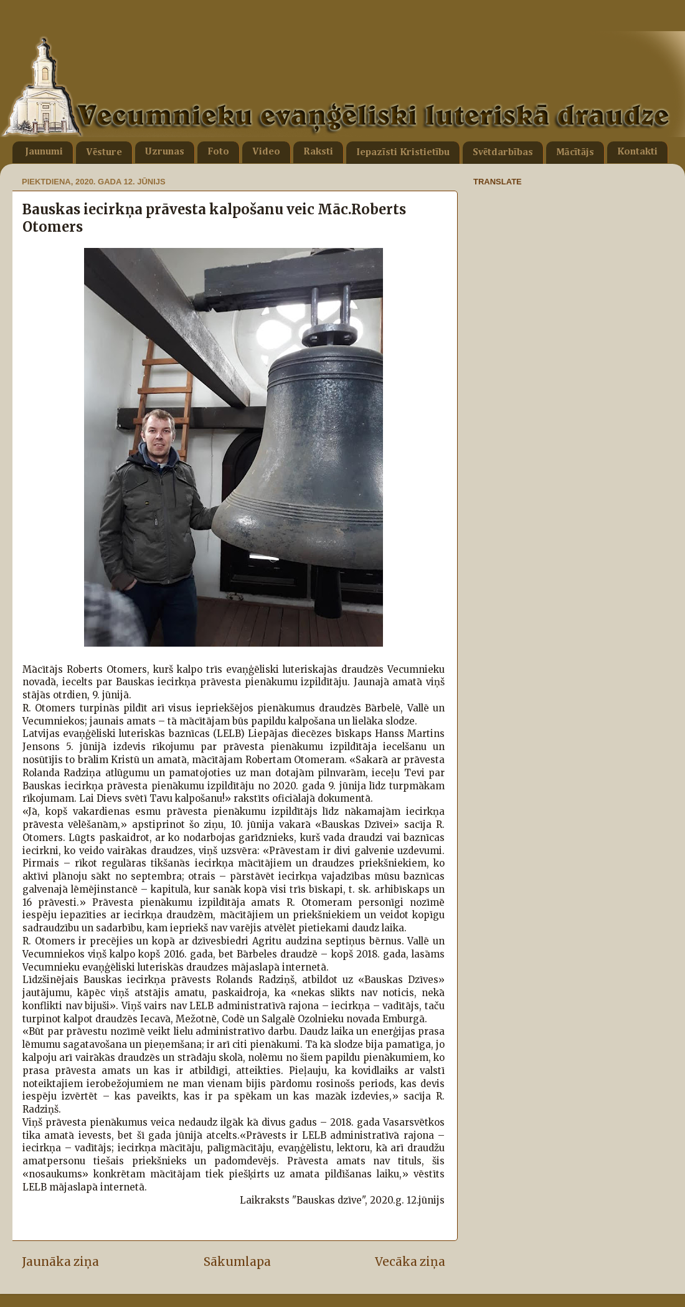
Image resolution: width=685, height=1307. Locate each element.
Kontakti (637, 152)
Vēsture (104, 153)
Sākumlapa (237, 1261)
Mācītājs (575, 153)
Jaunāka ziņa (60, 1261)
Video (266, 152)
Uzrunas (164, 152)
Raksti (318, 152)
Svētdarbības (503, 153)
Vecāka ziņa (410, 1261)
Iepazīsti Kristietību (403, 153)
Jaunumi (44, 152)
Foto (218, 152)
